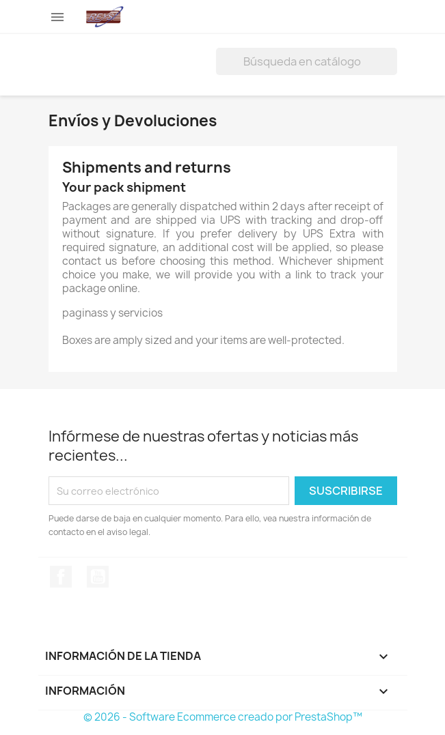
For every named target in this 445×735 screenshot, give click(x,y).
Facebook (61, 577)
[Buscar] (306, 61)
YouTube (98, 577)
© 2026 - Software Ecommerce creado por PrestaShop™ (222, 717)
